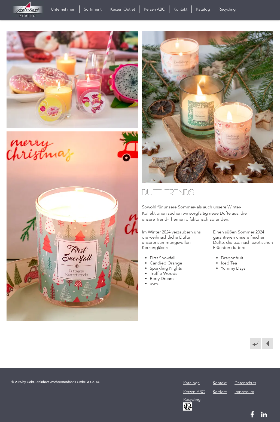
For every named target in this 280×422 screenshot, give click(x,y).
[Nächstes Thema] (267, 343)
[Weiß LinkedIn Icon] (264, 414)
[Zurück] (255, 343)
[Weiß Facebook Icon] (252, 414)
